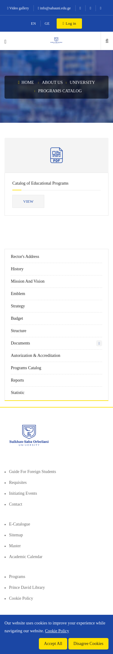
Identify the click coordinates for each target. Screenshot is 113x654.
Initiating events (23, 493)
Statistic (17, 392)
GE (47, 23)
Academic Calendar (25, 556)
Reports (17, 380)
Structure (18, 331)
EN (33, 23)
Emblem (18, 293)
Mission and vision (28, 281)
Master (15, 546)
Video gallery (18, 8)
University (82, 82)
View (28, 201)
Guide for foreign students (32, 471)
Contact (15, 504)
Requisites (18, 482)
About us (52, 82)
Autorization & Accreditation (35, 355)
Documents (20, 343)
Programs (17, 576)
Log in (69, 23)
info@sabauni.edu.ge (54, 8)
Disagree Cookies (88, 643)
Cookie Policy (21, 598)
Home (26, 82)
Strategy (18, 306)
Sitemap (16, 535)
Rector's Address (25, 256)
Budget (17, 318)
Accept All (53, 643)
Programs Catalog (60, 91)
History (17, 269)
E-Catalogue (19, 524)
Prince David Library (27, 587)
